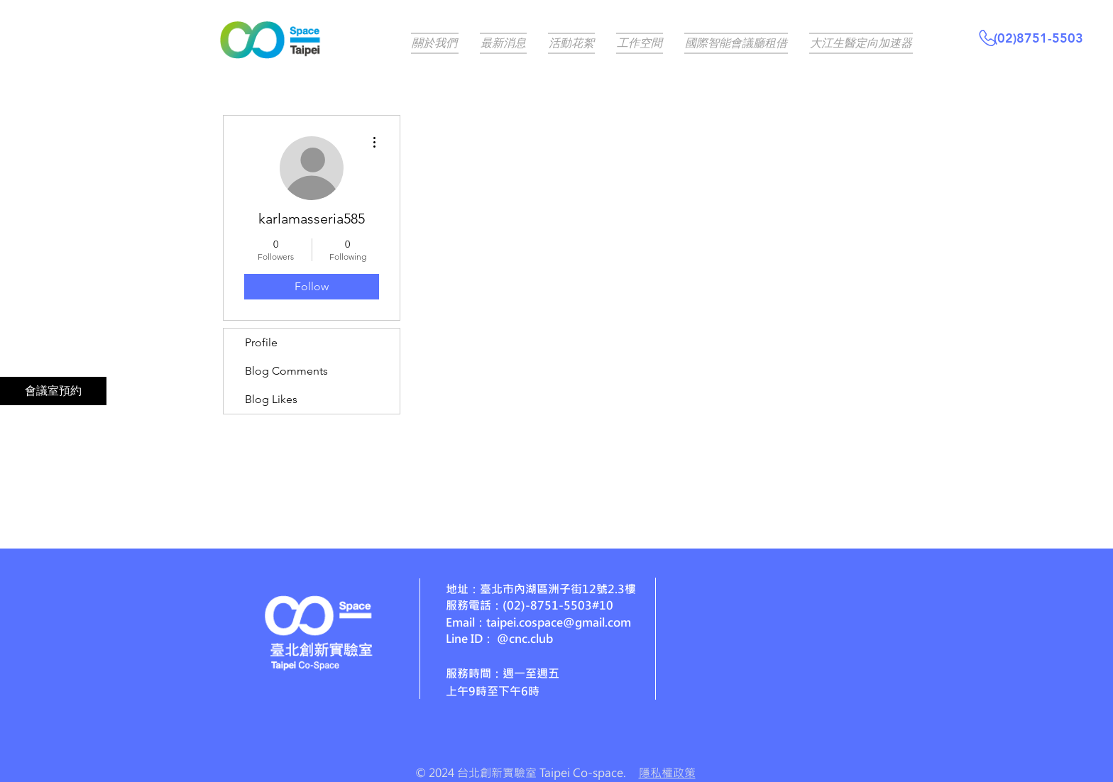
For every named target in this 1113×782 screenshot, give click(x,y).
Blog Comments (286, 371)
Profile (261, 342)
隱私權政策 (667, 772)
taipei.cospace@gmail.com (558, 622)
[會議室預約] (53, 391)
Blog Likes (271, 399)
